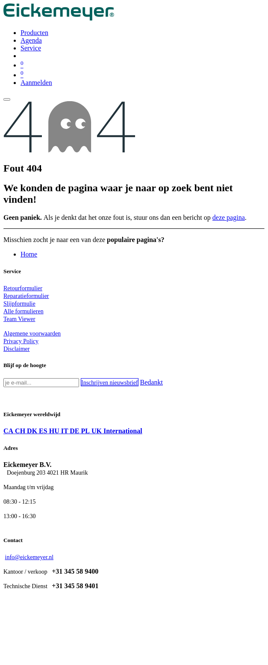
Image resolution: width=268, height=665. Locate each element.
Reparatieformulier (26, 296)
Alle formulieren (23, 311)
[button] (109, 382)
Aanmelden (36, 82)
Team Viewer (19, 319)
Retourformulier (22, 288)
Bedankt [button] (151, 382)
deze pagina (228, 217)
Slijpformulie (19, 303)
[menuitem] (34, 32)
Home (29, 254)
